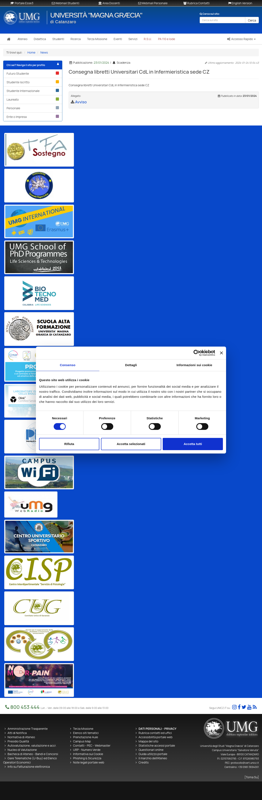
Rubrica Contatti (196, 3)
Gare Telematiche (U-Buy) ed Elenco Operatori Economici (30, 760)
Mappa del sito (148, 741)
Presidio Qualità (18, 741)
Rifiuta (69, 444)
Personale (33, 108)
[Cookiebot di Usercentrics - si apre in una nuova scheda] (196, 353)
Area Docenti (109, 3)
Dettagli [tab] (131, 365)
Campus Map (82, 741)
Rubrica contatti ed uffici (155, 733)
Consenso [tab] (67, 365)
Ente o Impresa (33, 117)
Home (31, 52)
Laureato (33, 99)
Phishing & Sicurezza (87, 758)
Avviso (81, 101)
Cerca (252, 20)
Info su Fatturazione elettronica (29, 767)
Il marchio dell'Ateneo (153, 758)
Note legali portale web (88, 762)
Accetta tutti (193, 444)
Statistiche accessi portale (157, 745)
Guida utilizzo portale (153, 754)
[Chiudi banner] (221, 352)
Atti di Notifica (17, 733)
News (44, 52)
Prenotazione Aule (85, 737)
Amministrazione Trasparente (28, 729)
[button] (241, 39)
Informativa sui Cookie (88, 754)
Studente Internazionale (33, 91)
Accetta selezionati (131, 444)
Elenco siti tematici (86, 733)
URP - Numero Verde (87, 750)
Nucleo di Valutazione (22, 750)
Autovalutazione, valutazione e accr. (32, 745)
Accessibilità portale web (156, 737)
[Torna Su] (251, 777)
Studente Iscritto (33, 82)
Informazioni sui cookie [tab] (194, 365)
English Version (240, 3)
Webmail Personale (153, 3)
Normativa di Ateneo (21, 737)
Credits (144, 762)
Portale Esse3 (21, 3)
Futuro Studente (33, 74)
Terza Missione (83, 729)
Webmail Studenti (65, 3)
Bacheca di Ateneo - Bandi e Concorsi (33, 754)
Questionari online (151, 750)
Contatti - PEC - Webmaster (92, 745)
